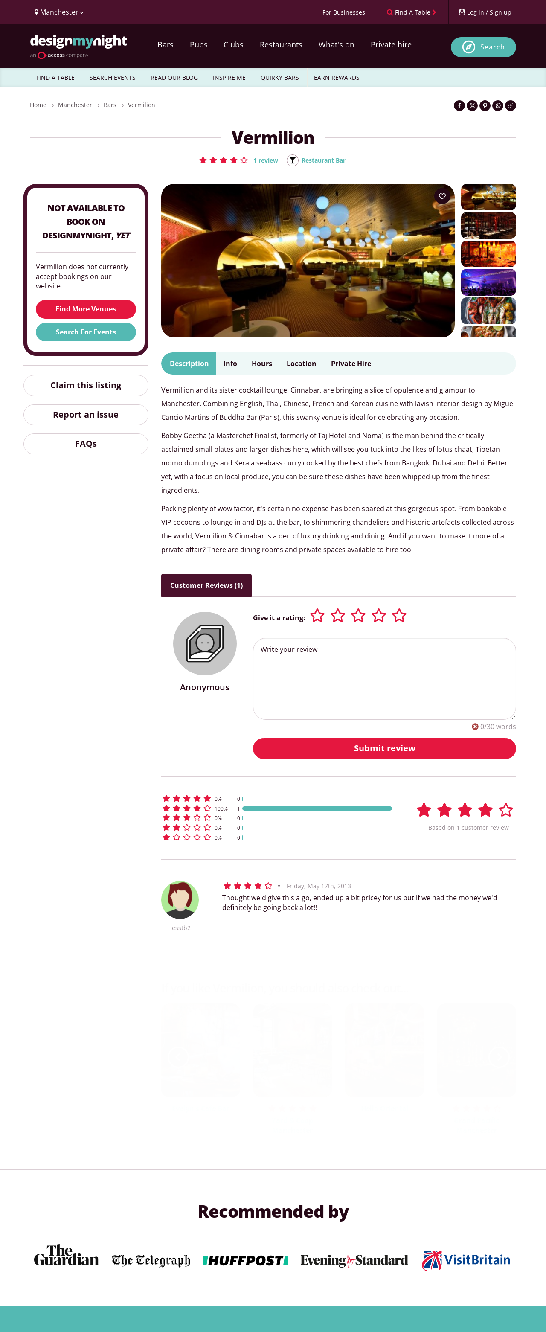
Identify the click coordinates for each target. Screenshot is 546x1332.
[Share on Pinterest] (485, 105)
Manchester (75, 105)
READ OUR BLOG (174, 77)
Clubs (234, 44)
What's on (336, 44)
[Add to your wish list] (442, 197)
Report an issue (86, 415)
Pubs (199, 44)
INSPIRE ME (229, 77)
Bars (165, 44)
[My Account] (484, 12)
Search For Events (86, 332)
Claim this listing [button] (85, 385)
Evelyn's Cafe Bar (200, 1109)
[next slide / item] (499, 1057)
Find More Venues (85, 309)
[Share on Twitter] (472, 105)
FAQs (86, 444)
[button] (234, 160)
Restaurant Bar (325, 160)
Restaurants (281, 44)
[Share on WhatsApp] (497, 105)
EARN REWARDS (337, 77)
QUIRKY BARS (280, 77)
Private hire (391, 44)
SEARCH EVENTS (113, 77)
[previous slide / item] (178, 1057)
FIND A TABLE (55, 77)
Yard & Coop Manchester (292, 1126)
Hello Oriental (385, 1109)
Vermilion (141, 105)
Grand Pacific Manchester (476, 1126)
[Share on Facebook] (459, 105)
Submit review (384, 748)
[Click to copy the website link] (510, 105)
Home (38, 105)
